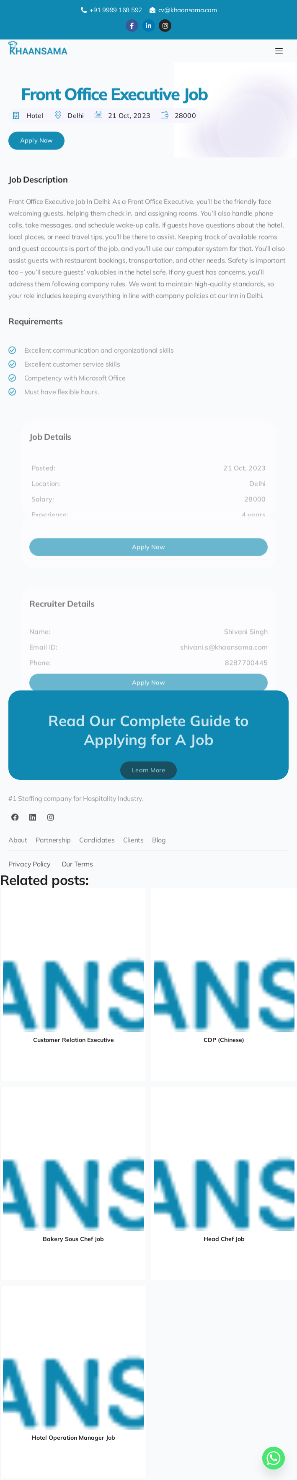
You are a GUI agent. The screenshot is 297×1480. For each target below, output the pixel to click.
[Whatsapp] (273, 1458)
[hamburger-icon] (279, 51)
